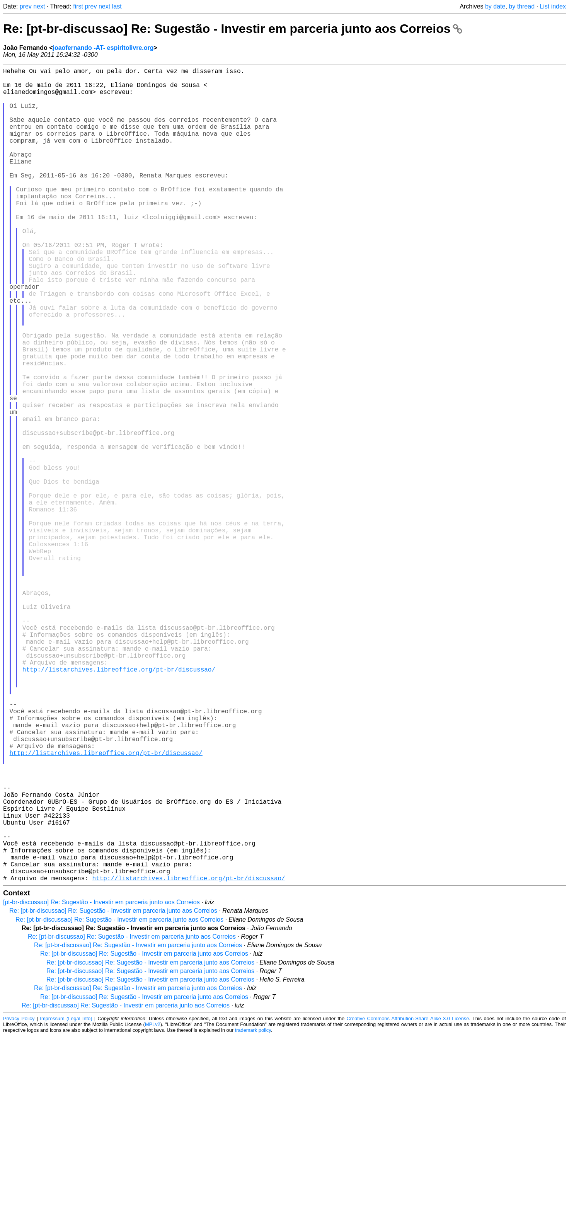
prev (26, 6)
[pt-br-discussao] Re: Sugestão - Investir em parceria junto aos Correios (101, 1083)
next (39, 6)
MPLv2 (152, 1205)
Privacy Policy (18, 1199)
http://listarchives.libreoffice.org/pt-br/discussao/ (118, 803)
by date (495, 6)
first (78, 6)
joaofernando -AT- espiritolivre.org (103, 47)
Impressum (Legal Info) (66, 1199)
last (117, 6)
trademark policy (253, 1211)
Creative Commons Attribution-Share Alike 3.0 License (408, 1199)
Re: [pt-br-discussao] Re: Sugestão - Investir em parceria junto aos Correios (232, 29)
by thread (522, 6)
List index (553, 6)
